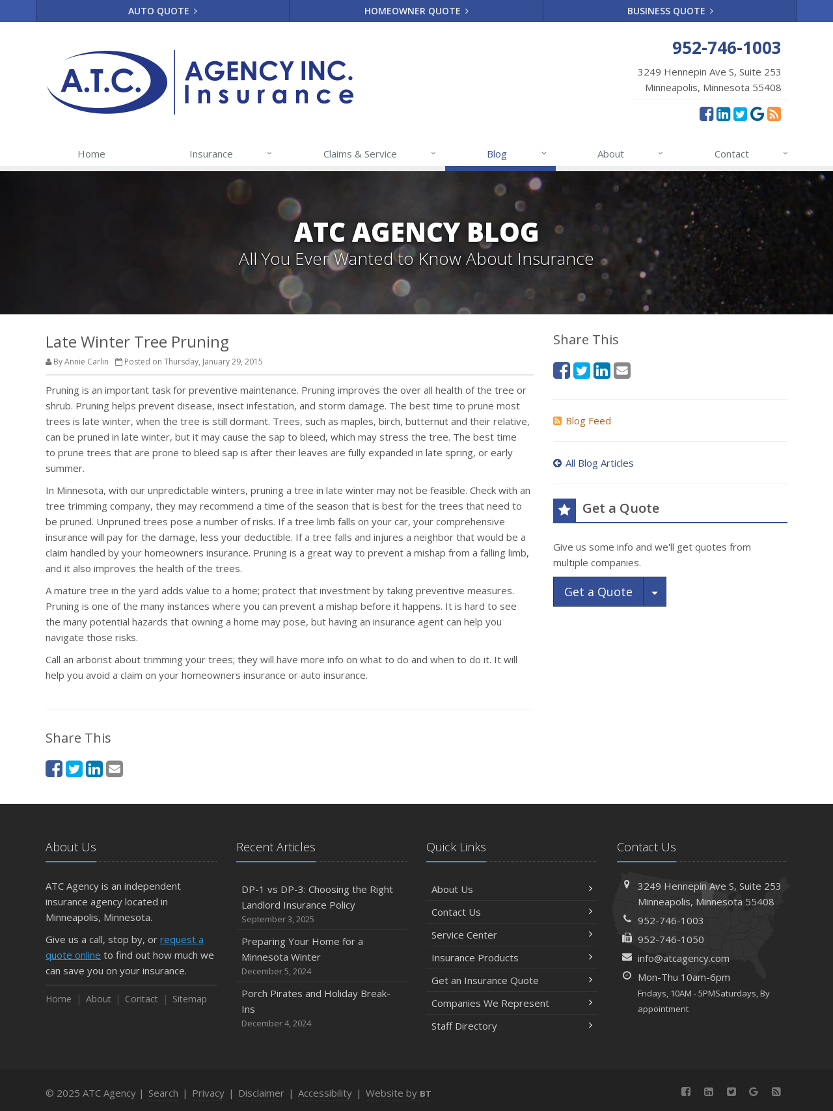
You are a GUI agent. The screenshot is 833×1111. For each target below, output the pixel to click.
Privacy (208, 1092)
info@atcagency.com (684, 958)
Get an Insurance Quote (511, 980)
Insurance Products (511, 957)
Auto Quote (163, 11)
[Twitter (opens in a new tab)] (740, 113)
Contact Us (511, 911)
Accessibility (325, 1092)
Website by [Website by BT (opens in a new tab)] (398, 1092)
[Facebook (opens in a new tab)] (706, 113)
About (630, 153)
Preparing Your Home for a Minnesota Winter (321, 956)
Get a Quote (598, 591)
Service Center (511, 934)
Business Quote (670, 11)
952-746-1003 (671, 920)
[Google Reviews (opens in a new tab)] (757, 113)
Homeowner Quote (416, 11)
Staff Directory (511, 1025)
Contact (752, 153)
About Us (511, 889)
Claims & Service (380, 153)
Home (91, 153)
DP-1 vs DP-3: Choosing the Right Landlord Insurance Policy (321, 904)
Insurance (231, 153)
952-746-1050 (671, 939)
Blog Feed (582, 420)
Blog (517, 153)
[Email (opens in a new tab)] (114, 768)
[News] (774, 113)
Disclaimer (261, 1092)
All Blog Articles (593, 462)
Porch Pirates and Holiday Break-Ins (321, 1008)
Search (163, 1092)
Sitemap (189, 999)
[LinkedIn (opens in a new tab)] (723, 113)
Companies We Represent (511, 1002)
